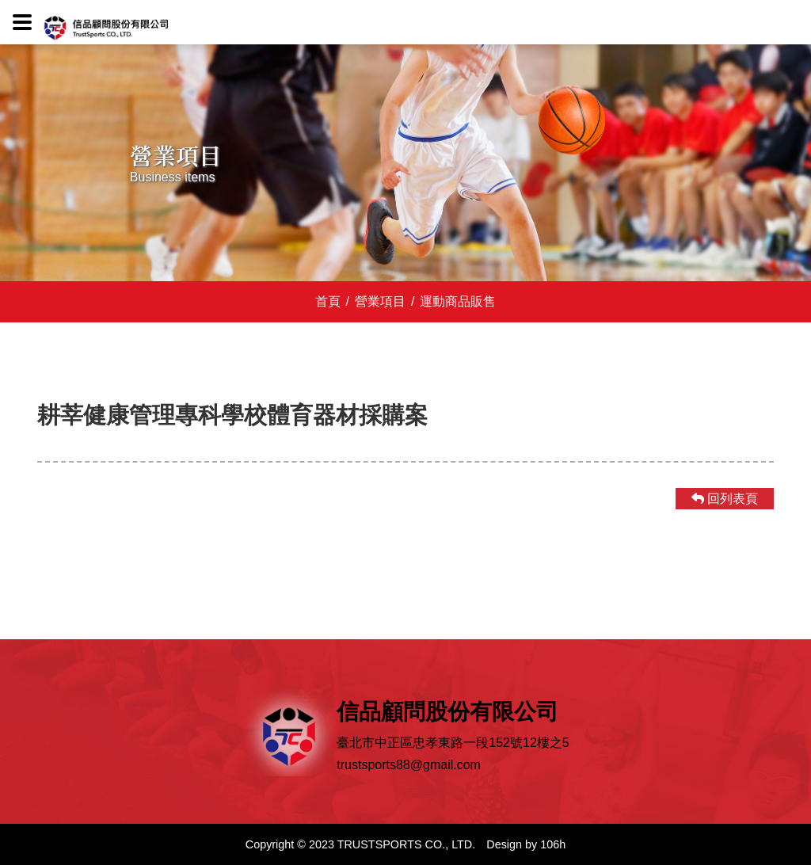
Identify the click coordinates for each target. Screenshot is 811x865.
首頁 (328, 301)
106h (552, 844)
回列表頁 (724, 498)
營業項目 (376, 301)
